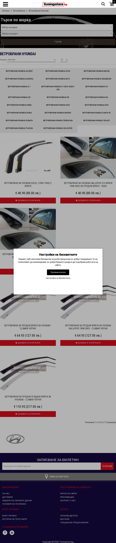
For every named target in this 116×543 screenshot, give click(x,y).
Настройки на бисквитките (58, 278)
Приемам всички (58, 272)
